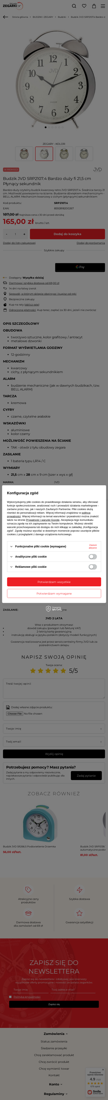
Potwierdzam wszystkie (54, 582)
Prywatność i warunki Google (42, 519)
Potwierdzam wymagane (54, 593)
